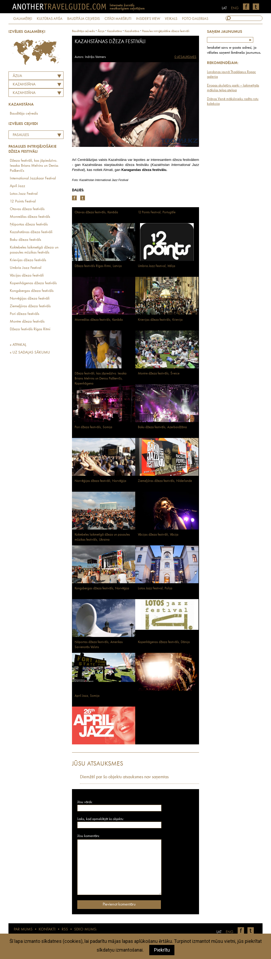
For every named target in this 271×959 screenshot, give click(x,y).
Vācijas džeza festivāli (27, 276)
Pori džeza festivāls (24, 314)
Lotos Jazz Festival (24, 194)
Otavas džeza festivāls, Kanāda (96, 212)
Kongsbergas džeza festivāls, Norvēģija (102, 588)
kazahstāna (114, 31)
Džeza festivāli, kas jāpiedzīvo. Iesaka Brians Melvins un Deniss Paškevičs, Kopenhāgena (101, 378)
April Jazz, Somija (87, 696)
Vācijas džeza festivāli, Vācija (158, 534)
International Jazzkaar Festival (33, 178)
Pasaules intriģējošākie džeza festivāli (30, 135)
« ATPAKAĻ (18, 345)
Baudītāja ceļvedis (24, 114)
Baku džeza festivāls (25, 240)
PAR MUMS (23, 929)
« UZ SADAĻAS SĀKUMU (30, 353)
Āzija (17, 76)
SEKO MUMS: (85, 929)
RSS (65, 929)
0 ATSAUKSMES (185, 57)
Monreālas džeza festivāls (30, 217)
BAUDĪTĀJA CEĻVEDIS (83, 19)
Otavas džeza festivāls (27, 209)
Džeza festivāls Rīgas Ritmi (30, 329)
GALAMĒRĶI (22, 19)
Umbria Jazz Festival (25, 268)
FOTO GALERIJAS (195, 19)
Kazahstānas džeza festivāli (31, 232)
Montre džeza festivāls (27, 322)
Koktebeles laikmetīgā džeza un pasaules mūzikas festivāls (34, 250)
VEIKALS (171, 19)
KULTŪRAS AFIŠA (49, 19)
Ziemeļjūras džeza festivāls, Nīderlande (165, 481)
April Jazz (17, 186)
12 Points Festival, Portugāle (156, 212)
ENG (235, 8)
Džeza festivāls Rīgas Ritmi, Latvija (98, 266)
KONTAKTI (47, 929)
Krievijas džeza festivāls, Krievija (160, 320)
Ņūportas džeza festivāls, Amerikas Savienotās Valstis (99, 644)
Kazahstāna (24, 93)
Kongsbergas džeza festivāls (31, 291)
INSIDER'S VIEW (148, 19)
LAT (224, 8)
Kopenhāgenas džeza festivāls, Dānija (164, 642)
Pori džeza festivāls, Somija (93, 427)
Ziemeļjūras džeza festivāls (30, 306)
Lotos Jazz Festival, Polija (155, 588)
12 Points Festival (23, 201)
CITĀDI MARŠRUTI (118, 19)
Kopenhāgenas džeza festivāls (33, 283)
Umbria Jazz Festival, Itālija (156, 266)
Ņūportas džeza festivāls (29, 225)
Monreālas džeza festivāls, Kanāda (99, 320)
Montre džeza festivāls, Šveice (158, 373)
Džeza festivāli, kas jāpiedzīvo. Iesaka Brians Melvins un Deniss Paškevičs (34, 166)
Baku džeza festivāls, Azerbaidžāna (162, 427)
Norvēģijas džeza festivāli (29, 299)
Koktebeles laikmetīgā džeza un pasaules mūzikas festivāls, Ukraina (102, 537)
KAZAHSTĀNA (24, 85)
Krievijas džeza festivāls (28, 260)
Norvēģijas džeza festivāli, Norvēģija (100, 481)
